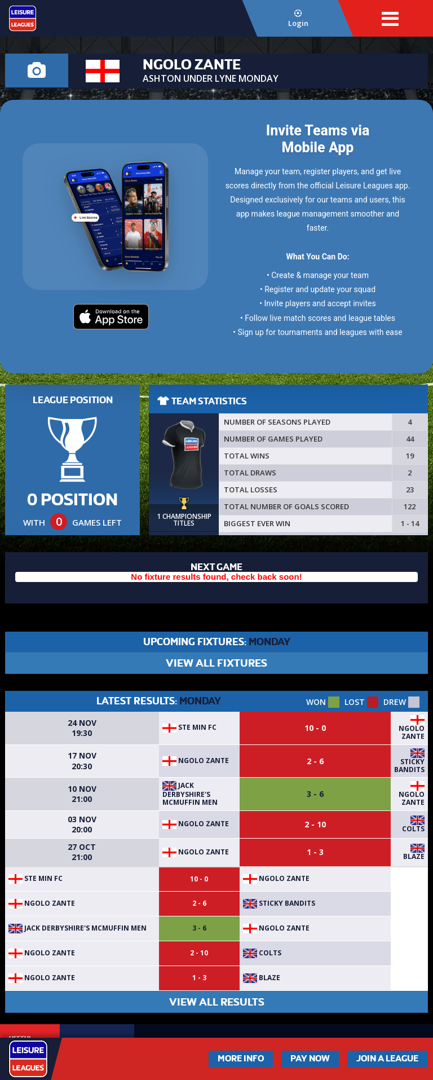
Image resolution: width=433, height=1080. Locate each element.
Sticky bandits (409, 765)
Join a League (387, 1058)
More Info (241, 1058)
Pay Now (310, 1058)
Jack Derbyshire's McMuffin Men (190, 794)
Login (298, 19)
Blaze (414, 856)
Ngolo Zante (412, 732)
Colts (413, 829)
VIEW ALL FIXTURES (216, 663)
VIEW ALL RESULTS (216, 1002)
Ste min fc (189, 727)
